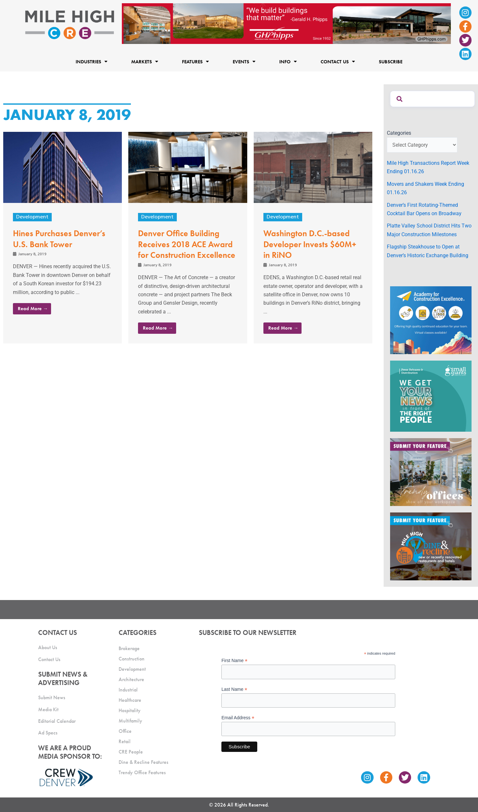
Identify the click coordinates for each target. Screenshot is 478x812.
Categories (399, 133)
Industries (91, 61)
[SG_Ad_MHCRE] (431, 396)
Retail (125, 741)
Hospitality (130, 710)
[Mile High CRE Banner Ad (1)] (286, 23)
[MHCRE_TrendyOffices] (431, 472)
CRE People (131, 751)
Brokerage (129, 648)
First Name (234, 661)
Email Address (237, 718)
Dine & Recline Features (143, 762)
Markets (144, 61)
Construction (131, 658)
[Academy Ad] (431, 320)
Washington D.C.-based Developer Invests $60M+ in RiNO (309, 244)
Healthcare (130, 700)
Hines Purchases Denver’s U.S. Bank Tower (59, 239)
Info (288, 61)
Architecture (131, 679)
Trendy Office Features (142, 772)
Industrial (128, 689)
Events (244, 61)
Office (125, 731)
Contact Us (338, 61)
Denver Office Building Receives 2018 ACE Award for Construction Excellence (186, 244)
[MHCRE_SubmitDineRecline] (431, 546)
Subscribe (390, 61)
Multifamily (130, 720)
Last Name (234, 689)
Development (32, 217)
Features (195, 61)
